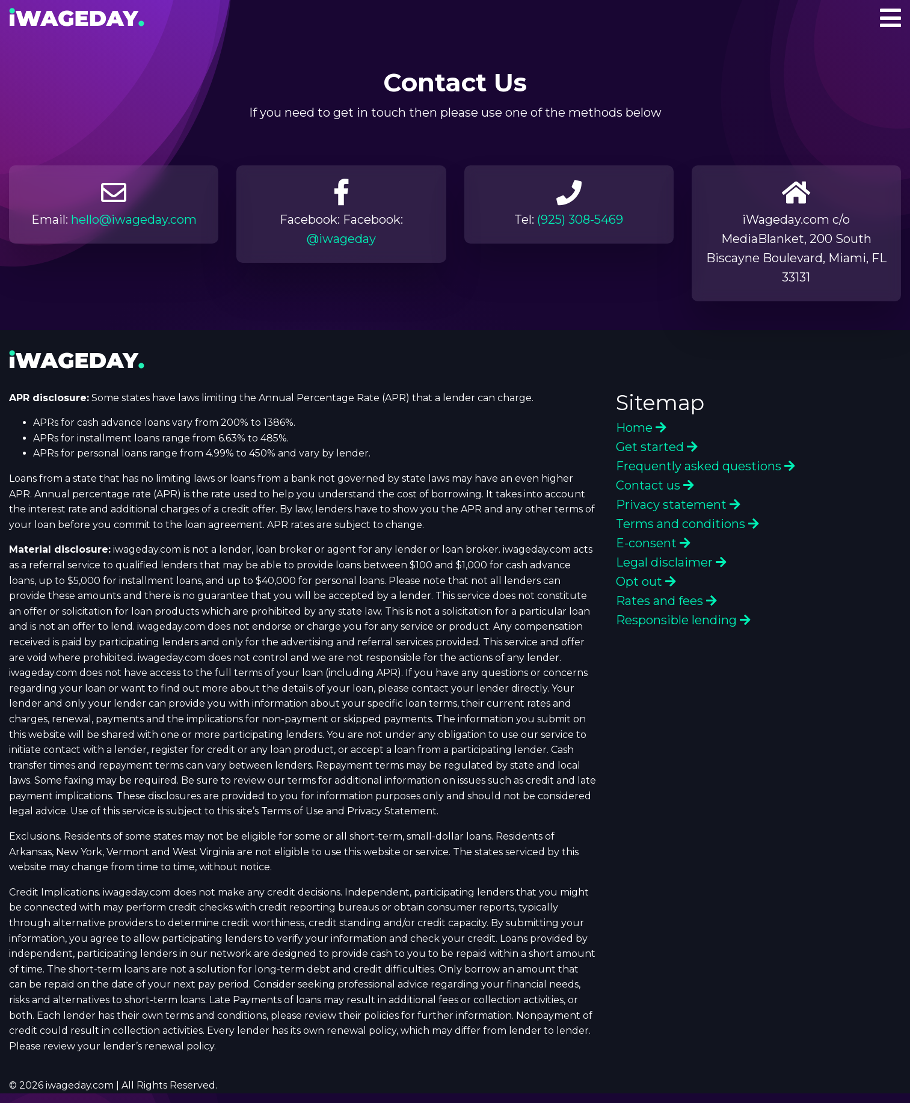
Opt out (646, 581)
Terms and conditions (687, 524)
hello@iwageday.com (134, 219)
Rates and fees (666, 601)
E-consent (653, 543)
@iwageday (341, 239)
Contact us (655, 485)
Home (641, 427)
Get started (657, 447)
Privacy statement (678, 504)
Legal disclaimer (671, 562)
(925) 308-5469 (580, 219)
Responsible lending (683, 620)
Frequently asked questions (705, 466)
